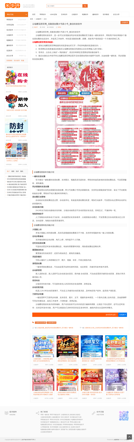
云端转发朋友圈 (40, 322)
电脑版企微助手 (81, 429)
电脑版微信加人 (55, 422)
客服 (22, 60)
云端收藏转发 (51, 322)
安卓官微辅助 (54, 427)
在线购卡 (122, 315)
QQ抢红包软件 (75, 427)
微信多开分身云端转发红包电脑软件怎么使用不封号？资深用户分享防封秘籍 (16, 136)
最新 (12, 171)
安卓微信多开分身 (75, 417)
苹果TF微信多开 (55, 414)
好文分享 (9, 56)
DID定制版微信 (57, 424)
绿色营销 (12, 414)
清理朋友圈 (72, 429)
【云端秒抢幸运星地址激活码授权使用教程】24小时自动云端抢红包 (115, 361)
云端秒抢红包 (65, 414)
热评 (17, 171)
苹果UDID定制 (54, 419)
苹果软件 (9, 20)
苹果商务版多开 (79, 424)
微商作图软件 (55, 429)
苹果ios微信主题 (75, 422)
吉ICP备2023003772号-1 (28, 439)
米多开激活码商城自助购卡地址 (16, 86)
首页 (33, 14)
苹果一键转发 (45, 414)
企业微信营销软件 (46, 432)
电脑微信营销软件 (77, 419)
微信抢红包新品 (75, 414)
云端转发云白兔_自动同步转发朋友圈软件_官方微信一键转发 (104, 328)
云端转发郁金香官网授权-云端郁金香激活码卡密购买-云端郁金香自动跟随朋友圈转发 (43, 394)
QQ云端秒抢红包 (64, 427)
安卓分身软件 (65, 417)
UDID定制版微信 (65, 419)
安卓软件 (64, 14)
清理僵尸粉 (64, 429)
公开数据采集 (45, 427)
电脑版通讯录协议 (46, 424)
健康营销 (116, 439)
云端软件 (9, 35)
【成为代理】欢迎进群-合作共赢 (16, 110)
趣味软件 (95, 14)
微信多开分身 (65, 422)
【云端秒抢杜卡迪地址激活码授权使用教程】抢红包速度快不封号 (67, 361)
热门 (8, 171)
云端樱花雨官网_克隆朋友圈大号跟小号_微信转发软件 (57, 24)
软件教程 (106, 14)
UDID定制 (10, 25)
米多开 (36, 27)
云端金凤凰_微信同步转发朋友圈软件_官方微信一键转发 (55, 328)
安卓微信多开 (45, 422)
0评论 (59, 27)
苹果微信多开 (45, 419)
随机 (21, 171)
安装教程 (9, 60)
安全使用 (17, 60)
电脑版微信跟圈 (46, 429)
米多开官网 (100, 414)
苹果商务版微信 (68, 424)
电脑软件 (85, 14)
